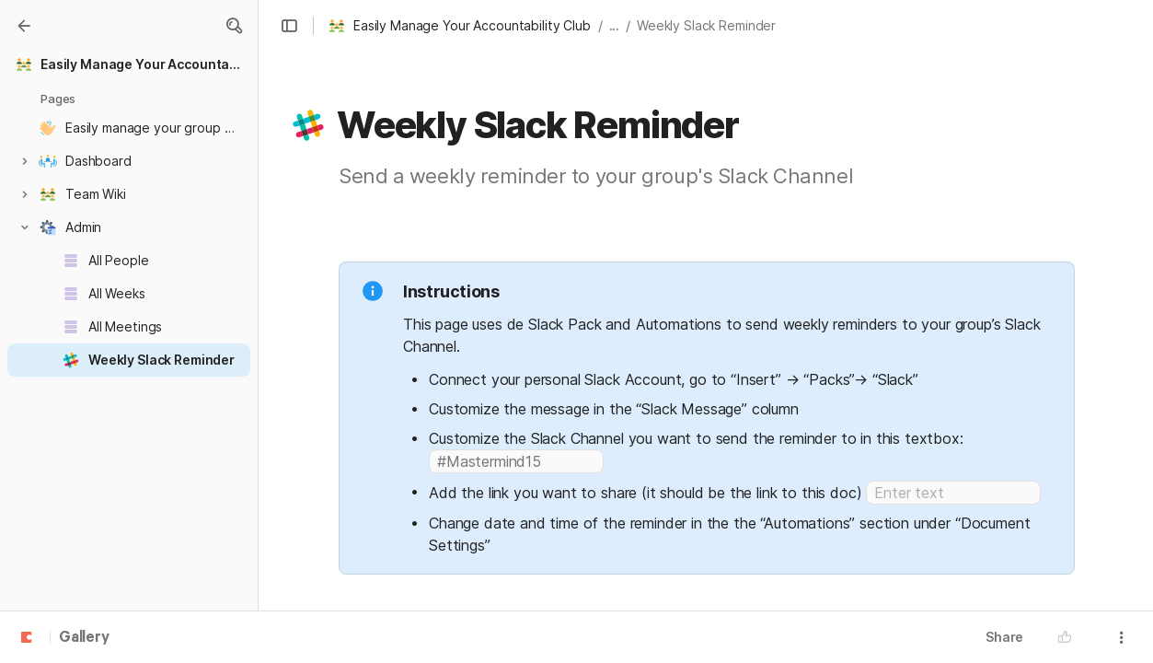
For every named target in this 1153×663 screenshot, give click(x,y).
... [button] (614, 25)
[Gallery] (24, 26)
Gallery (84, 638)
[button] (234, 26)
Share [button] (1004, 637)
